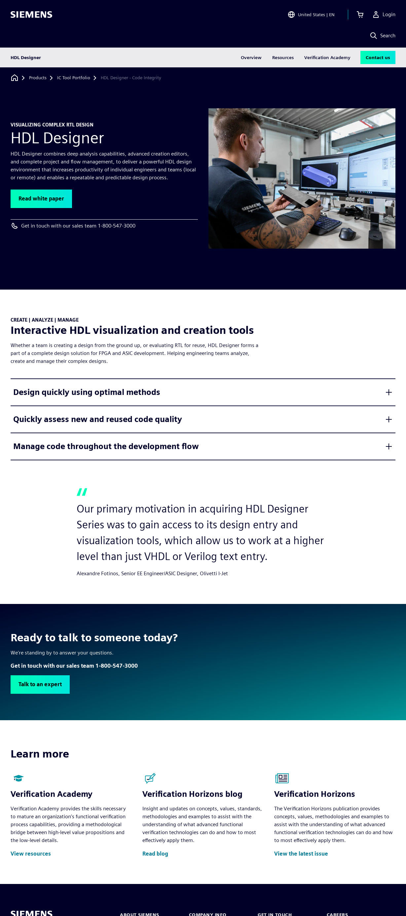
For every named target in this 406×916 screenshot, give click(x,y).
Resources (283, 57)
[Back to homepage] (14, 78)
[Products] (38, 78)
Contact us (378, 57)
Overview (251, 57)
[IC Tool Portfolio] (73, 78)
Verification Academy (327, 57)
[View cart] (360, 14)
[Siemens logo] (31, 14)
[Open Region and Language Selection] (311, 14)
